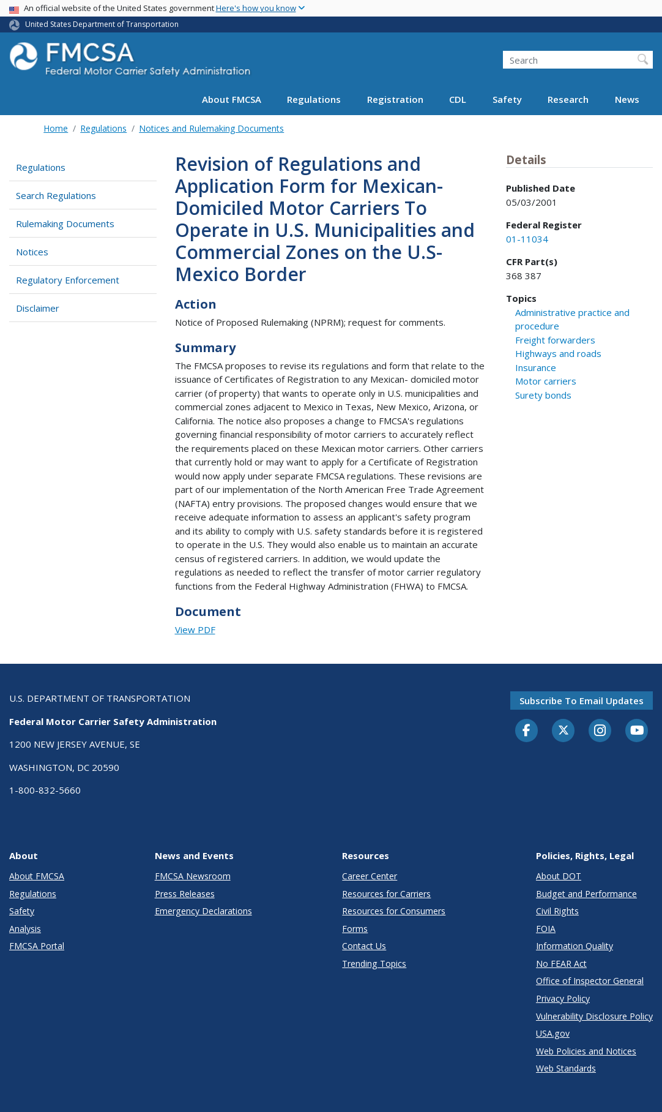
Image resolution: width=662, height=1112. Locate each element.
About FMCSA (231, 99)
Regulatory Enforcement (67, 280)
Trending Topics (374, 963)
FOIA (546, 928)
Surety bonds (543, 395)
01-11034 (527, 239)
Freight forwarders (555, 340)
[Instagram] (600, 732)
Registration (395, 99)
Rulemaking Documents (65, 223)
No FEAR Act (561, 963)
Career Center (369, 876)
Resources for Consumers (393, 911)
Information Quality (574, 946)
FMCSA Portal (36, 946)
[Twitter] (563, 730)
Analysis (25, 928)
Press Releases (185, 894)
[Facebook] (526, 731)
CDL (457, 99)
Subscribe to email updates (581, 700)
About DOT (558, 876)
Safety (507, 99)
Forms (355, 928)
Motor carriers (545, 381)
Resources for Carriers (386, 894)
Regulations (314, 99)
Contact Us (364, 946)
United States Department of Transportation (102, 24)
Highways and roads (558, 353)
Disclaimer (37, 308)
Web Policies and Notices (586, 1051)
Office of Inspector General (590, 980)
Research (568, 99)
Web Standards (566, 1068)
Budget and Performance (586, 894)
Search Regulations (56, 195)
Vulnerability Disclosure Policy (594, 1016)
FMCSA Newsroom (193, 876)
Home (55, 128)
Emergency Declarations (203, 911)
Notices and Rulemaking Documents (211, 128)
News (627, 99)
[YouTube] (637, 731)
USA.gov (553, 1033)
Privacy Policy (563, 998)
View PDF (195, 629)
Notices (32, 252)
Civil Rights (557, 911)
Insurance (535, 367)
